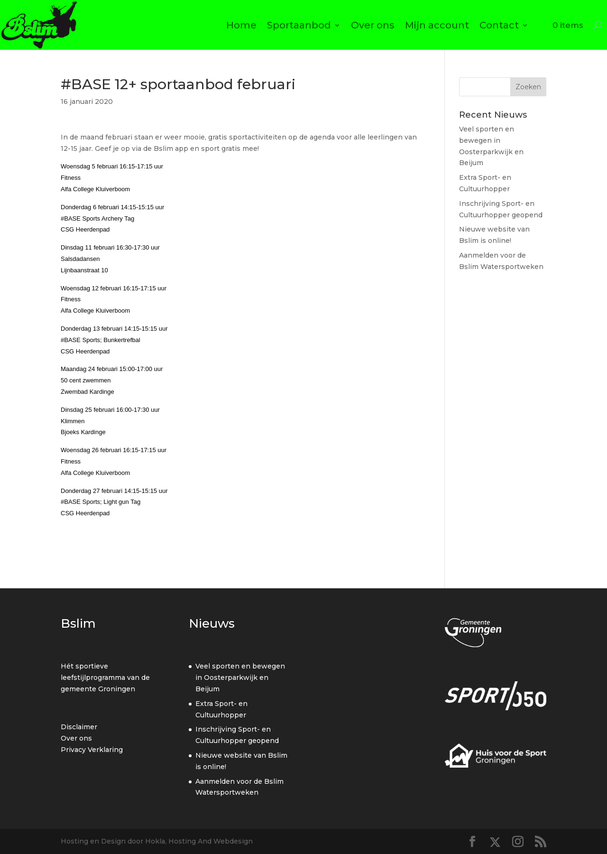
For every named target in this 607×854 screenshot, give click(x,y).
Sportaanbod (299, 25)
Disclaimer (79, 727)
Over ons (373, 25)
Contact (499, 25)
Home (241, 25)
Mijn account (437, 25)
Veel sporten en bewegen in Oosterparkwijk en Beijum (240, 677)
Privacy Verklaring (92, 749)
